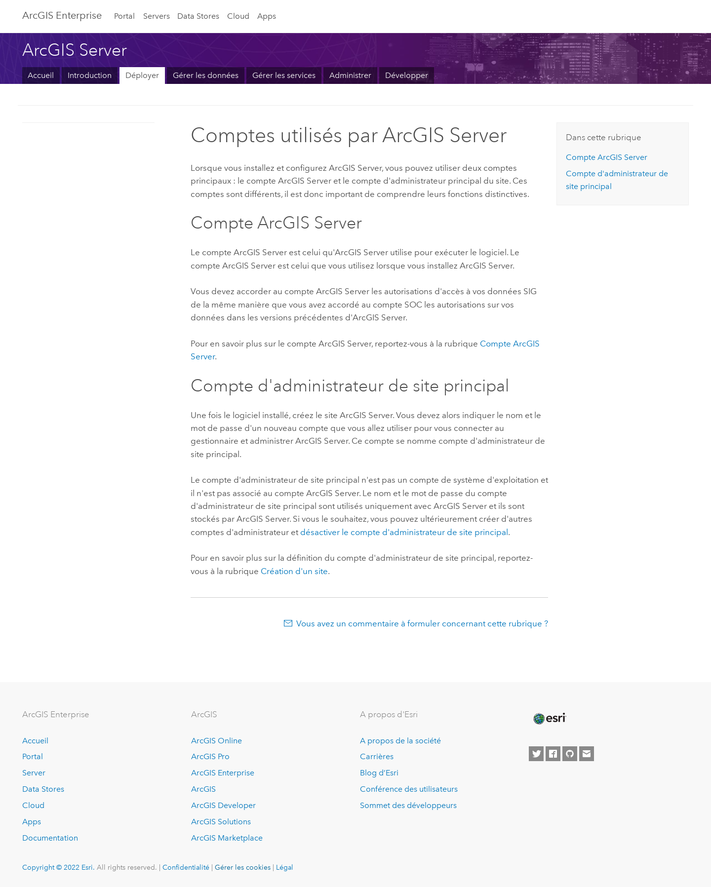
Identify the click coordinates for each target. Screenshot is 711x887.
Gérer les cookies (243, 867)
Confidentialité (185, 867)
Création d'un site (294, 571)
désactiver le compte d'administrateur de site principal (404, 532)
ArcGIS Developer (223, 805)
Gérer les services (284, 75)
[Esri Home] (549, 718)
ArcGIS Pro (210, 756)
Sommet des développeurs (408, 805)
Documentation (50, 838)
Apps (266, 16)
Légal (284, 867)
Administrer (350, 75)
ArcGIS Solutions (221, 821)
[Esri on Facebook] (553, 753)
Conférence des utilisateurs (409, 789)
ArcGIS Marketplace (227, 838)
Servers (156, 16)
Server (33, 772)
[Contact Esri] (586, 753)
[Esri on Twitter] (536, 753)
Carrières (377, 756)
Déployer (142, 75)
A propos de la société (400, 740)
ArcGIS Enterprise (62, 15)
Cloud (238, 16)
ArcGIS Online (216, 740)
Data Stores (198, 16)
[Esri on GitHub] (569, 753)
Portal (124, 16)
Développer (406, 75)
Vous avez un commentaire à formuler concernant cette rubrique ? (422, 623)
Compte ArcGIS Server (606, 157)
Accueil (41, 75)
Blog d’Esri (379, 772)
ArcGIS (203, 789)
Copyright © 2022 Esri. (58, 867)
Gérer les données (205, 75)
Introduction (90, 75)
